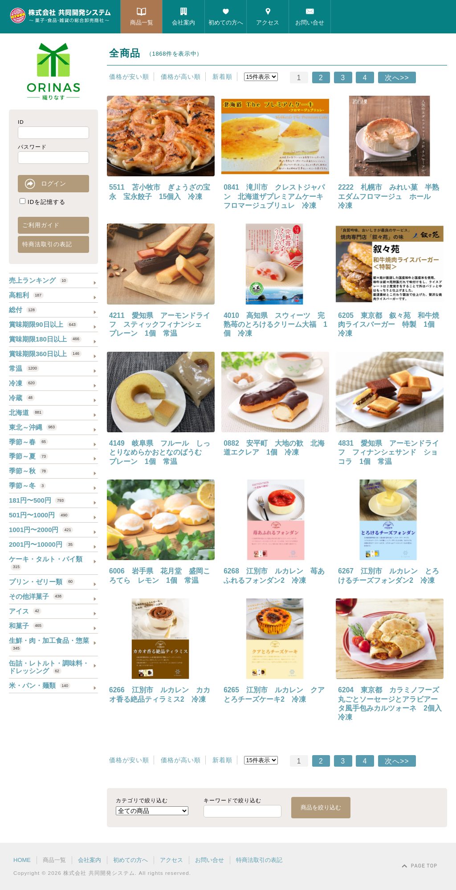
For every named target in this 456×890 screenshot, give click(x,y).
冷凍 (23, 383)
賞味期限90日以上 (43, 324)
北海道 (26, 412)
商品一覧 (141, 22)
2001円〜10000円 (41, 544)
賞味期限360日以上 (45, 354)
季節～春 (28, 442)
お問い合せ (309, 22)
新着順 (222, 76)
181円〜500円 (37, 500)
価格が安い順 (129, 76)
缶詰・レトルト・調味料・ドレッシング (49, 667)
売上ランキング (38, 280)
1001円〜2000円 (41, 529)
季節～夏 (28, 456)
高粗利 (26, 295)
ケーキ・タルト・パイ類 (45, 562)
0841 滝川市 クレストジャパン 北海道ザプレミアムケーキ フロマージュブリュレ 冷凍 (277, 196)
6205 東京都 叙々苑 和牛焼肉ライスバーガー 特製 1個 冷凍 (390, 324)
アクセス (267, 22)
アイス (25, 611)
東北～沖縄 (33, 427)
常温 (24, 368)
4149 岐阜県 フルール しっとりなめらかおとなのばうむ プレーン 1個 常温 (159, 452)
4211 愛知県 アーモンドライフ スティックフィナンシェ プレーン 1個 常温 (159, 324)
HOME (22, 860)
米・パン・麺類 (39, 685)
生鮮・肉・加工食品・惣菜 (49, 644)
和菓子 (26, 626)
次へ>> (397, 77)
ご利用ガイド (41, 225)
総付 (23, 309)
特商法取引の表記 (47, 244)
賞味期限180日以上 (45, 339)
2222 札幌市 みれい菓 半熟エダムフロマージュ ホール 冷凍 (388, 196)
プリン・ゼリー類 (42, 581)
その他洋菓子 (36, 596)
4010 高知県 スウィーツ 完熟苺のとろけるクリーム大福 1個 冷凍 (275, 324)
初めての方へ (225, 22)
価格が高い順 (181, 76)
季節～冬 (27, 485)
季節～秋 (28, 471)
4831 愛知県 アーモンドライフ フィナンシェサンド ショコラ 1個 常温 (388, 452)
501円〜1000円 (39, 515)
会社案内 (183, 22)
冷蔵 (22, 398)
